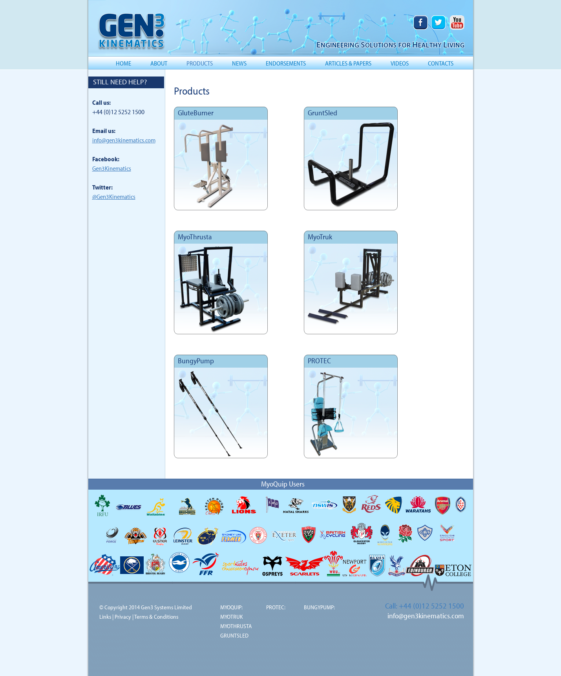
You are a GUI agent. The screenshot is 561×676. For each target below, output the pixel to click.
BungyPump (196, 360)
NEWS (239, 63)
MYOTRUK (231, 616)
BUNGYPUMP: (319, 607)
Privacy (123, 616)
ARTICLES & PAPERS (348, 63)
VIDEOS (400, 63)
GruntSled (322, 112)
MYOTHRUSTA (236, 626)
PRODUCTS (199, 63)
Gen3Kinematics (111, 168)
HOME (123, 63)
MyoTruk (320, 236)
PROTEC (319, 360)
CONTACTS (440, 63)
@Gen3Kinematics (113, 196)
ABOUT (158, 63)
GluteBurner (196, 112)
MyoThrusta (195, 236)
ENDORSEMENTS (286, 63)
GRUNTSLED (234, 635)
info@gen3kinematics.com (123, 140)
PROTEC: (275, 607)
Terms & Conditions (156, 616)
